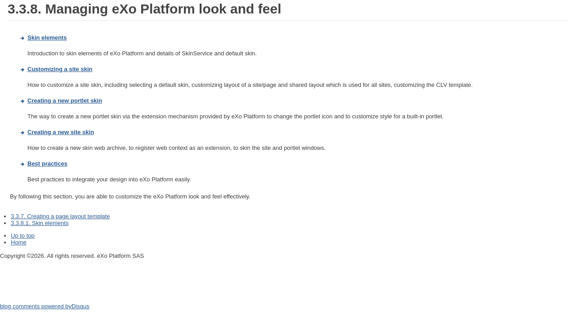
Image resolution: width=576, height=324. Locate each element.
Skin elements (47, 37)
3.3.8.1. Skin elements (40, 223)
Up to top (23, 235)
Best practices (47, 163)
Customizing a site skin (59, 69)
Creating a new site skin (60, 132)
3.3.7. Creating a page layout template (60, 216)
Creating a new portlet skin (64, 100)
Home (19, 242)
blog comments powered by (44, 306)
